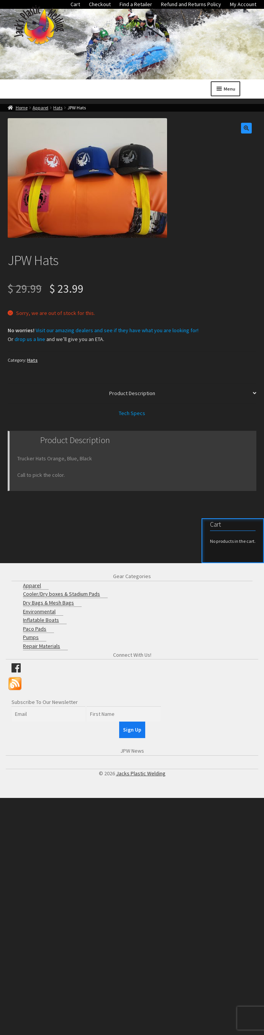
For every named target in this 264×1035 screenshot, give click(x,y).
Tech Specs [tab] (132, 413)
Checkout (100, 4)
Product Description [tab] (132, 393)
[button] (246, 128)
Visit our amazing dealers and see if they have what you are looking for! (117, 330)
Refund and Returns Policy (191, 4)
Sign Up (132, 729)
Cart (75, 4)
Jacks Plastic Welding (141, 773)
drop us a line (30, 339)
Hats (57, 107)
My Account (243, 4)
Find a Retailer (136, 4)
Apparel (40, 107)
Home (22, 107)
